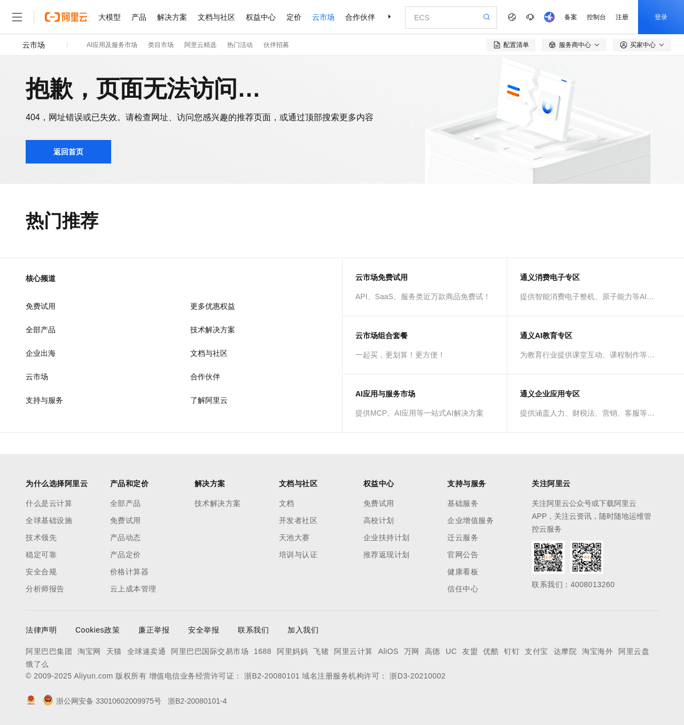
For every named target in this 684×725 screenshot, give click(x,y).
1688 (262, 651)
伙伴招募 (276, 45)
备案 (570, 17)
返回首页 (68, 151)
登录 (661, 17)
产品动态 (125, 537)
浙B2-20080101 (272, 676)
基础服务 (462, 503)
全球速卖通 (146, 651)
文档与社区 (216, 17)
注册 (622, 17)
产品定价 (125, 554)
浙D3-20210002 (418, 676)
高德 (432, 651)
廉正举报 (153, 630)
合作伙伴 (360, 17)
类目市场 (161, 45)
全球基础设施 (49, 520)
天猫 (114, 651)
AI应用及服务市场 (112, 45)
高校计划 (378, 520)
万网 (411, 651)
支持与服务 (44, 400)
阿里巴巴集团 (49, 651)
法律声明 (41, 630)
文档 (286, 503)
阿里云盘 (633, 651)
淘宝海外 (597, 651)
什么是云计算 (49, 503)
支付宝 (536, 651)
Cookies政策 (97, 630)
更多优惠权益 (212, 306)
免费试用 (41, 306)
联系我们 (253, 630)
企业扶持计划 (386, 537)
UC (451, 651)
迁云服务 (462, 537)
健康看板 (462, 571)
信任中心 (462, 588)
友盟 (470, 651)
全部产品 (41, 329)
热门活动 (240, 45)
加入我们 (302, 630)
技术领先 (41, 537)
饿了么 (37, 664)
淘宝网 (89, 651)
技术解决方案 (212, 329)
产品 (138, 17)
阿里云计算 (353, 651)
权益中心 (261, 17)
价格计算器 (129, 571)
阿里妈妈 (292, 651)
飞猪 (321, 651)
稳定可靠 (41, 554)
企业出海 (41, 353)
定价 (293, 17)
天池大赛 (294, 537)
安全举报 (203, 630)
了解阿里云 (209, 400)
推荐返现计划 (386, 554)
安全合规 (41, 571)
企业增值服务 (470, 520)
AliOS (388, 651)
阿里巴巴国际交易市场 (209, 651)
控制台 (596, 17)
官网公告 (462, 554)
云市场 (323, 17)
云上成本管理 (133, 588)
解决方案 (172, 17)
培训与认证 (298, 554)
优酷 (491, 651)
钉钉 (511, 651)
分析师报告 (45, 588)
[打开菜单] (17, 17)
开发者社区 (298, 520)
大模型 (109, 17)
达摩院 (565, 651)
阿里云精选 (200, 45)
